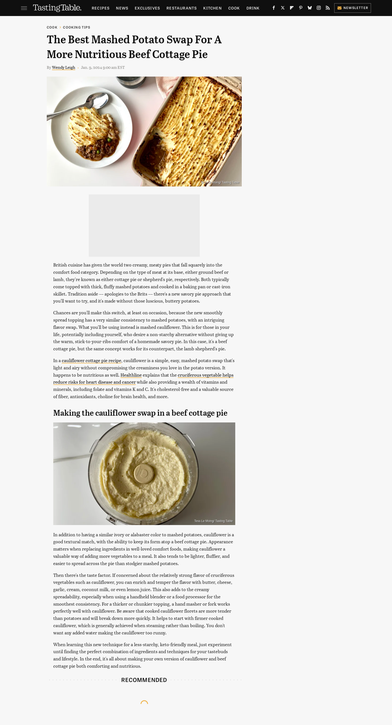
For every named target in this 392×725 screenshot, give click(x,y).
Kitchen (212, 8)
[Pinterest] (300, 9)
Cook (234, 8)
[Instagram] (318, 9)
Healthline (131, 375)
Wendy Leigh (63, 67)
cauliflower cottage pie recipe (91, 360)
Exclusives (147, 8)
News (122, 8)
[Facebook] (273, 9)
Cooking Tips (76, 27)
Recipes (101, 8)
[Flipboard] (291, 9)
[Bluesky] (309, 9)
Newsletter (352, 7)
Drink (253, 8)
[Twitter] (282, 9)
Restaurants (181, 8)
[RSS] (327, 9)
